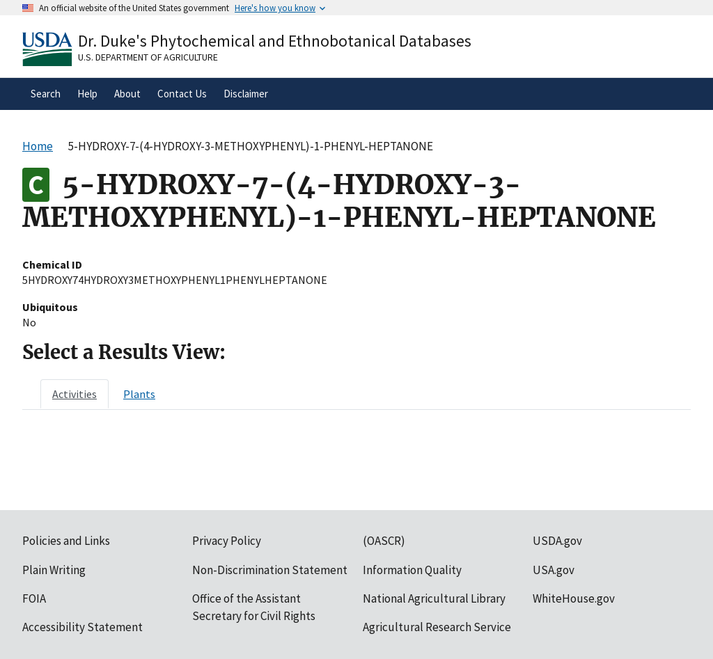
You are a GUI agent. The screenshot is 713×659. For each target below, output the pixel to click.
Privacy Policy (226, 540)
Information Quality (412, 570)
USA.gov (553, 570)
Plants (139, 394)
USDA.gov (557, 540)
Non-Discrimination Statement (269, 570)
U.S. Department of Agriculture (148, 57)
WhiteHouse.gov (574, 598)
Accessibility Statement (82, 627)
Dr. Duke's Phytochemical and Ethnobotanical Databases (274, 41)
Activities (74, 394)
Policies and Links (66, 540)
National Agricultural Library (434, 598)
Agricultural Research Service (437, 627)
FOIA (34, 598)
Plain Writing (54, 570)
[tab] (74, 394)
